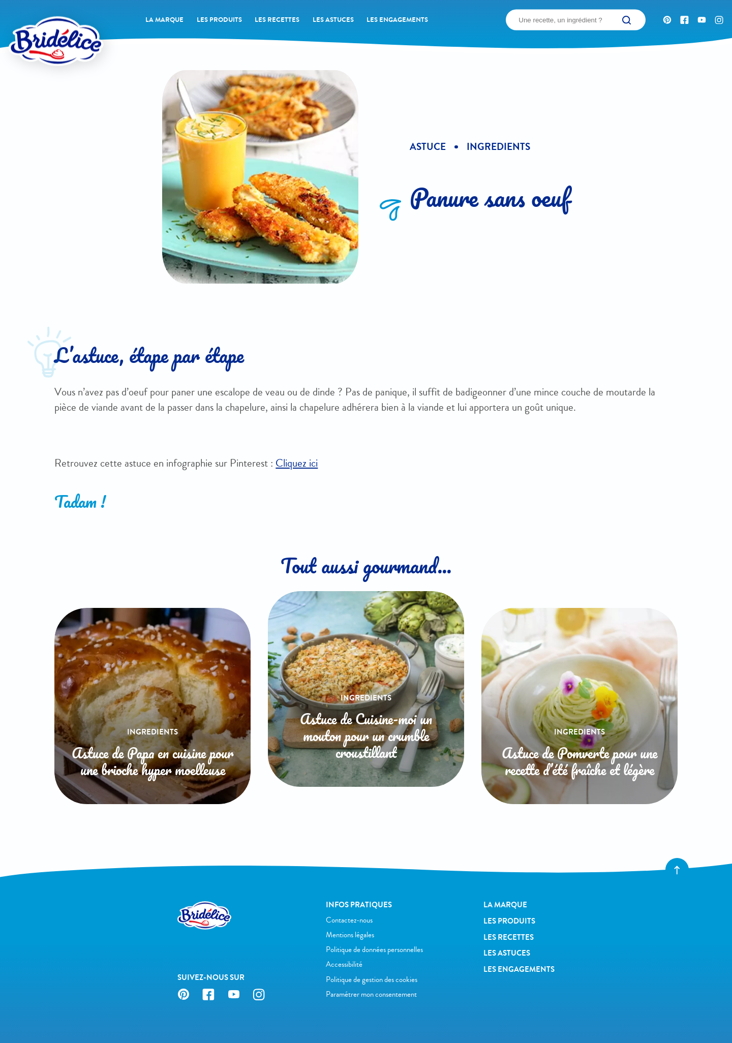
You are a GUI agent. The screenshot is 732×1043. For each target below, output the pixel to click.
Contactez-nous (349, 920)
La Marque (164, 20)
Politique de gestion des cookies (371, 980)
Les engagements (397, 20)
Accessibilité (344, 964)
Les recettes (277, 20)
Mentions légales (350, 935)
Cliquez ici (297, 463)
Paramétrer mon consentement (371, 994)
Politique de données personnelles (374, 950)
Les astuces (333, 20)
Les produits (219, 20)
